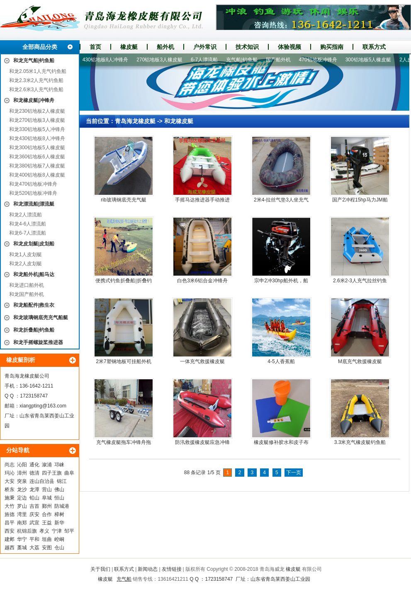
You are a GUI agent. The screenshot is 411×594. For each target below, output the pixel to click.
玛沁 (10, 473)
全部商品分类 (39, 47)
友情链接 (172, 569)
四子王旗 (52, 473)
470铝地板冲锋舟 (321, 60)
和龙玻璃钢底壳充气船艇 (40, 317)
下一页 (293, 472)
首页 (95, 47)
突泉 (22, 481)
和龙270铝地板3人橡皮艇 (37, 120)
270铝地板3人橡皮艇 (162, 60)
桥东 (10, 489)
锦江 (62, 481)
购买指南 (331, 47)
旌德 (10, 514)
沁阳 (22, 465)
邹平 (69, 531)
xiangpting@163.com (42, 406)
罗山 (22, 506)
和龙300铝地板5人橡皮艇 (37, 147)
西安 (10, 531)
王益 (47, 523)
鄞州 (47, 506)
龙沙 (22, 489)
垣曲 (47, 539)
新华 (59, 523)
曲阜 (69, 473)
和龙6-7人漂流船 (27, 233)
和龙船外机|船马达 (33, 274)
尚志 (10, 465)
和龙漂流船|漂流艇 (33, 204)
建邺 (10, 539)
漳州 (22, 473)
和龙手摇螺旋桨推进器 (38, 342)
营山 (47, 489)
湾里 (22, 514)
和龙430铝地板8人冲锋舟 (37, 138)
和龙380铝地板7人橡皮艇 (37, 166)
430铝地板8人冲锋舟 (108, 60)
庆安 (34, 514)
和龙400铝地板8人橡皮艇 (37, 175)
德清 (34, 473)
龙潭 (34, 489)
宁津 (57, 531)
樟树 (59, 514)
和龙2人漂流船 (25, 215)
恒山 (59, 498)
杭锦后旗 (27, 531)
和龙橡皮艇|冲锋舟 (33, 100)
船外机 (165, 47)
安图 (47, 547)
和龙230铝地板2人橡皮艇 (37, 111)
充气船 (124, 579)
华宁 (22, 539)
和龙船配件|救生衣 (33, 305)
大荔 (34, 547)
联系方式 (374, 47)
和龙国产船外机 (26, 294)
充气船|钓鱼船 (244, 60)
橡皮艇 (129, 47)
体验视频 (289, 47)
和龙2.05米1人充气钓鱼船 (37, 71)
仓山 (59, 547)
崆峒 (59, 539)
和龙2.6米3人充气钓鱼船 (36, 89)
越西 (10, 547)
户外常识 (204, 47)
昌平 (10, 523)
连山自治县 (41, 481)
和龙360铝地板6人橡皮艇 (37, 157)
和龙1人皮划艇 (25, 254)
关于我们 (100, 569)
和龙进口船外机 (26, 285)
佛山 (59, 489)
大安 (10, 481)
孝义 (44, 531)
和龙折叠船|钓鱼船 (33, 330)
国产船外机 (281, 60)
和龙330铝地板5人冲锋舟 (37, 129)
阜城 (47, 498)
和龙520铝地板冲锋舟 (33, 193)
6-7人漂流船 (207, 60)
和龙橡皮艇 (178, 121)
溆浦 (47, 465)
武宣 (34, 523)
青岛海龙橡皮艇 (135, 121)
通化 (34, 465)
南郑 (22, 523)
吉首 (34, 506)
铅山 (34, 498)
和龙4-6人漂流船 (27, 224)
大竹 (10, 506)
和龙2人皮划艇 (25, 264)
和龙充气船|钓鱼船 (33, 60)
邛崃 (59, 465)
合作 (47, 514)
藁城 (22, 547)
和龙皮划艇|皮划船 (33, 244)
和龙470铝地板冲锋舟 (33, 184)
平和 (34, 539)
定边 (22, 498)
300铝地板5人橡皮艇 (371, 60)
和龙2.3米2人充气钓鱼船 (36, 80)
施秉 (10, 498)
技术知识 (247, 47)
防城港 (61, 506)
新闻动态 (148, 569)
